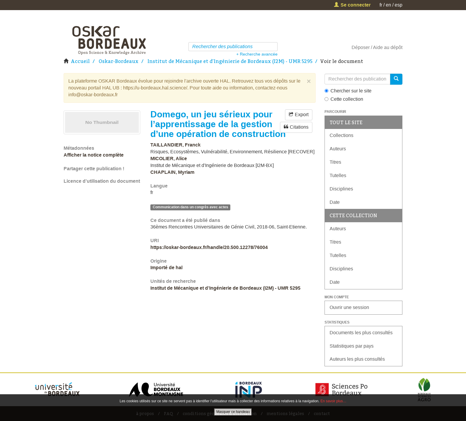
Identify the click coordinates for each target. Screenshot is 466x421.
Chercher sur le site (348, 90)
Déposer (361, 47)
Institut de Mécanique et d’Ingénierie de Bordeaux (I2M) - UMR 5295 (229, 61)
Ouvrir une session (349, 307)
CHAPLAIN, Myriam (172, 172)
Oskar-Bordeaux (118, 61)
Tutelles (338, 175)
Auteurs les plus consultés (357, 359)
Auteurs (338, 148)
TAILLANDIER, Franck (175, 144)
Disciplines (341, 188)
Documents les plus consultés (361, 332)
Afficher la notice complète (94, 154)
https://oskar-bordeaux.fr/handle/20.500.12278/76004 (209, 247)
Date (335, 202)
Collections (341, 135)
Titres (335, 162)
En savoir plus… (333, 401)
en (388, 4)
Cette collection (344, 99)
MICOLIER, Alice (168, 158)
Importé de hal (166, 267)
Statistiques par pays (352, 346)
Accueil (80, 61)
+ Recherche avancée (257, 54)
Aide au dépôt (387, 47)
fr (381, 4)
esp (398, 4)
